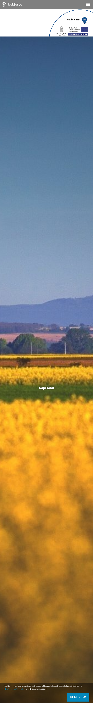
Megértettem (78, 697)
